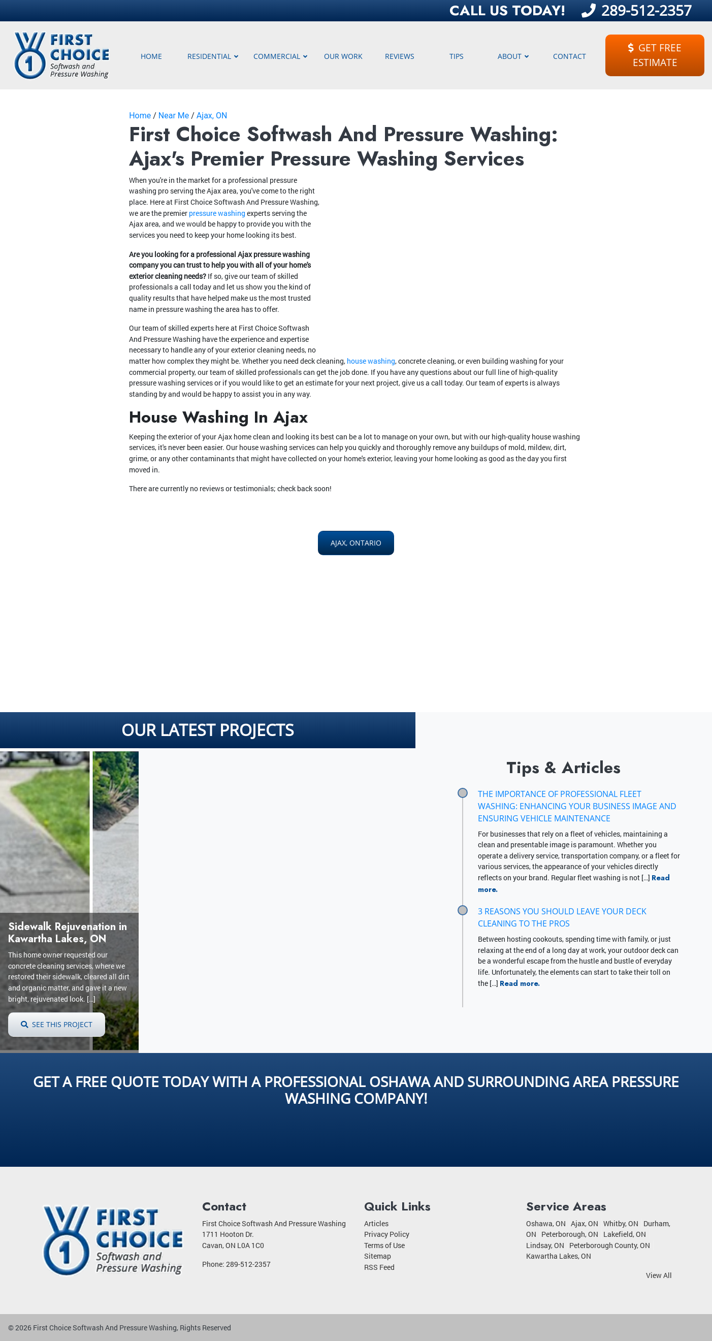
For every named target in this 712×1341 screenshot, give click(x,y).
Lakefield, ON (624, 1234)
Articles (376, 1223)
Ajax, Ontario (356, 543)
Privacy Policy (386, 1234)
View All (659, 1275)
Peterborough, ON (569, 1234)
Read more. (520, 983)
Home (140, 115)
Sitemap (377, 1256)
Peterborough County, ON (609, 1245)
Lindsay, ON (545, 1245)
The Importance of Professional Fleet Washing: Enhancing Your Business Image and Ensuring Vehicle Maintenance (577, 806)
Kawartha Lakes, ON (558, 1256)
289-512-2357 (636, 10)
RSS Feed (379, 1267)
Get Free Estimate (655, 55)
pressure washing (217, 213)
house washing (371, 361)
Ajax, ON (212, 115)
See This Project (56, 1024)
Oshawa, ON (546, 1223)
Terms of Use (384, 1245)
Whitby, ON (620, 1223)
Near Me (173, 115)
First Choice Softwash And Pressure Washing (105, 1327)
